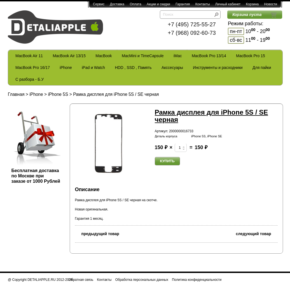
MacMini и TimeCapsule (143, 56)
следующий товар (257, 233)
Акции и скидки (158, 4)
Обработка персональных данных (141, 280)
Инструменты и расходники (217, 67)
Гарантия (183, 4)
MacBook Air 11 (29, 56)
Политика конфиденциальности (196, 280)
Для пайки (261, 67)
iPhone (66, 67)
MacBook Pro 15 (250, 56)
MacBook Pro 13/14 (209, 56)
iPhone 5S (58, 94)
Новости (270, 4)
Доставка (117, 4)
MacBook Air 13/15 (69, 56)
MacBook (103, 56)
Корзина (252, 4)
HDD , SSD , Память (133, 67)
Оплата (135, 4)
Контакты (202, 4)
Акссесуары (172, 67)
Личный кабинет (227, 4)
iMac (178, 56)
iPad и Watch (93, 67)
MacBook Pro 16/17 (32, 67)
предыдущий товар (97, 233)
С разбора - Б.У (29, 79)
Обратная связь (81, 280)
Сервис (98, 4)
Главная (16, 94)
